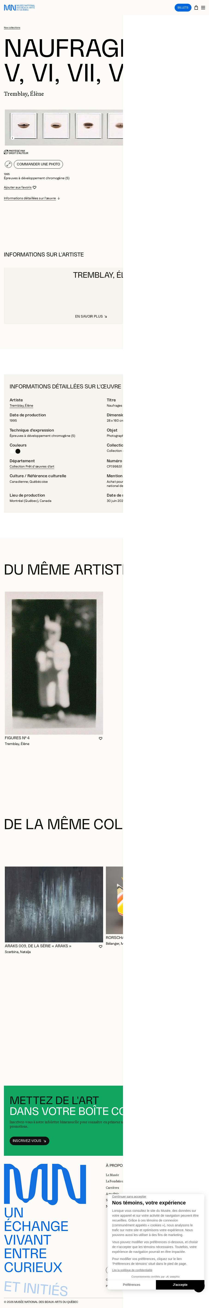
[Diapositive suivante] (200, 848)
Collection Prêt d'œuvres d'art (32, 466)
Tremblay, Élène (21, 405)
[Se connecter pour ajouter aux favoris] (20, 187)
